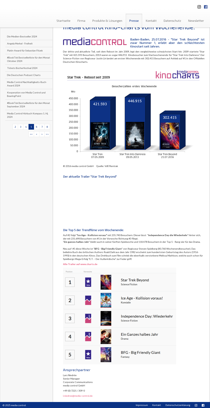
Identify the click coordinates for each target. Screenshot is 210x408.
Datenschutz (172, 20)
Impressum (142, 405)
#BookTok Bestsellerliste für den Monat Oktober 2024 (28, 59)
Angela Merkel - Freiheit (20, 43)
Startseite (63, 20)
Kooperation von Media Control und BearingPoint (26, 94)
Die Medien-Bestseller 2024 (22, 36)
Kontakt (151, 20)
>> (47, 134)
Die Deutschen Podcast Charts (24, 75)
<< (31, 134)
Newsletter (196, 20)
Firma (81, 20)
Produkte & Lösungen (107, 20)
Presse (134, 20)
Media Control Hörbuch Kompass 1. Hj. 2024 (27, 115)
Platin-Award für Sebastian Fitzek (25, 50)
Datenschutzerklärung (178, 405)
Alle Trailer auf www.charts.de (80, 264)
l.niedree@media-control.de (78, 395)
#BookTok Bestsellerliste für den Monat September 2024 (28, 104)
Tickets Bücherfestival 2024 (22, 68)
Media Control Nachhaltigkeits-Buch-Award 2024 (27, 84)
